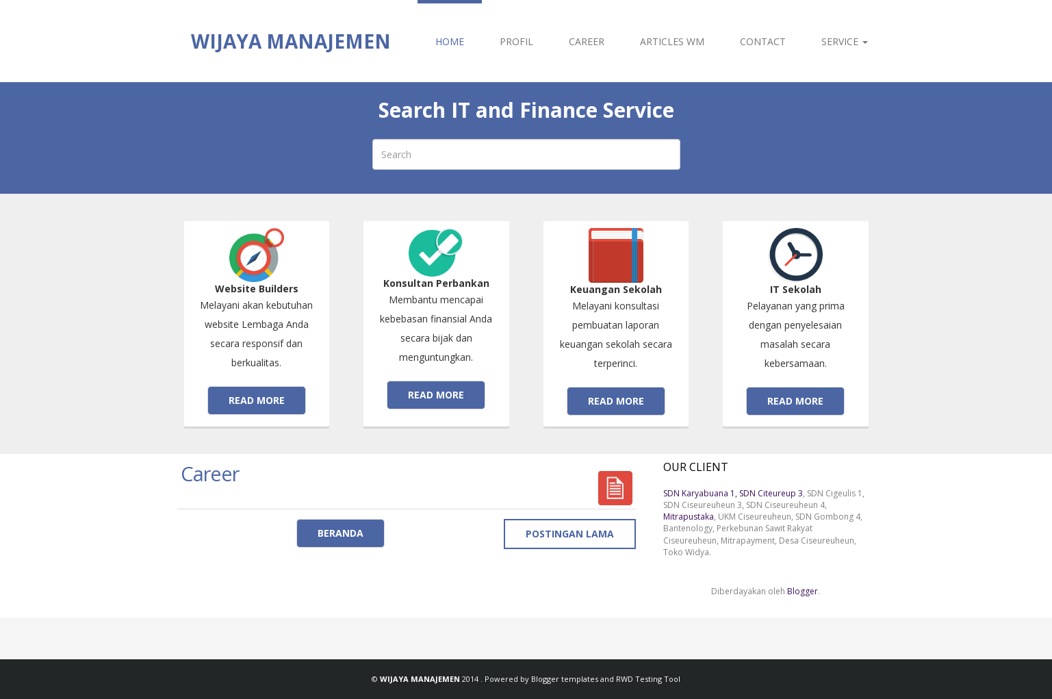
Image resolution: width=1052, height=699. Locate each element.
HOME (449, 41)
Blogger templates (565, 679)
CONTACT (763, 41)
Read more (257, 400)
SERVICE (844, 41)
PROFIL (516, 41)
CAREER (586, 41)
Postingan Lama (570, 533)
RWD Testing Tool (648, 679)
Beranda (340, 532)
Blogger (802, 591)
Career (210, 473)
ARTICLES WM (672, 41)
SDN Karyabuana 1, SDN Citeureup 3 (733, 493)
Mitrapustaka (688, 516)
